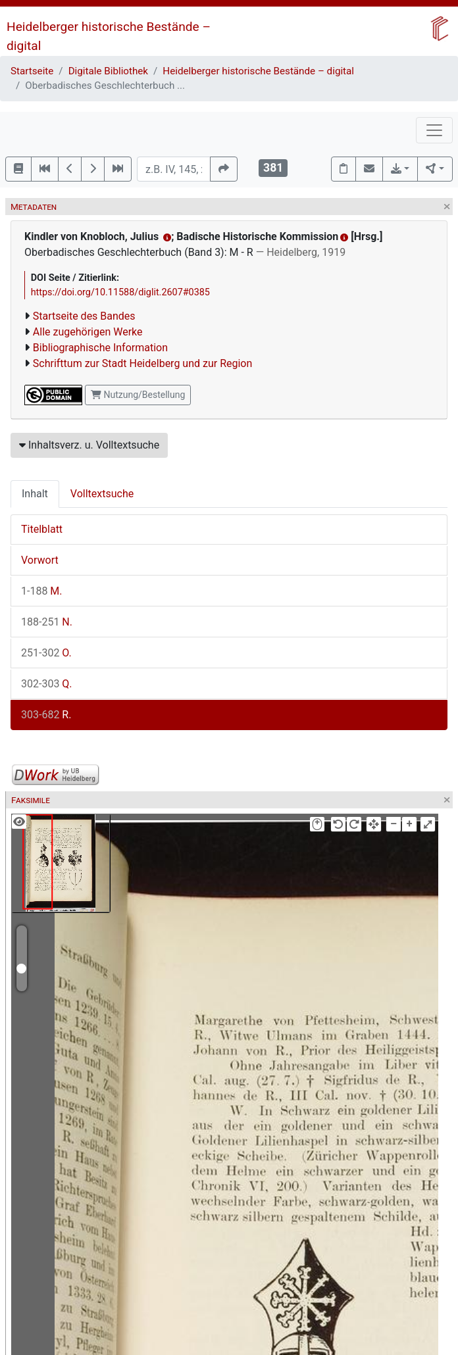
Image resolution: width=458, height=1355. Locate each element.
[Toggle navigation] (434, 130)
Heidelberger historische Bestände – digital (258, 71)
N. (46, 622)
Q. (46, 684)
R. (46, 714)
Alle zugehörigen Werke (88, 332)
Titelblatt (42, 529)
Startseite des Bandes (84, 316)
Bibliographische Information (100, 347)
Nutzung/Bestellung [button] (138, 394)
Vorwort (40, 560)
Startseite (32, 71)
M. (42, 591)
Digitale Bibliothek (108, 71)
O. (46, 653)
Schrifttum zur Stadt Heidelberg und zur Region (143, 363)
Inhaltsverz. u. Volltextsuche (89, 445)
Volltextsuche (102, 493)
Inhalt (35, 493)
